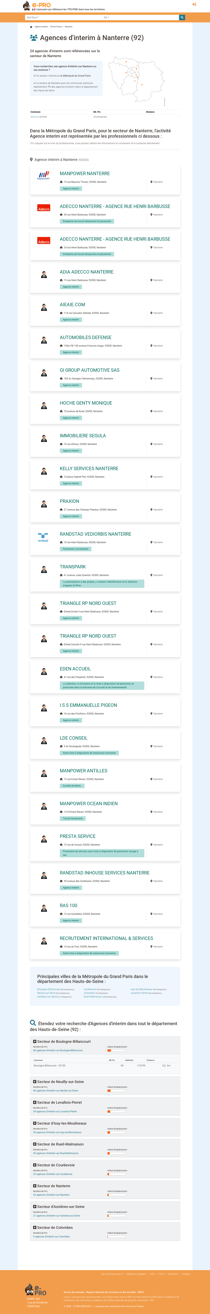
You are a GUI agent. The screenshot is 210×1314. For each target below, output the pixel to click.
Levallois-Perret (139, 993)
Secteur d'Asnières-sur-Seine (59, 1207)
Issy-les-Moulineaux (141, 989)
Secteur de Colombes (53, 1227)
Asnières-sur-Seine (47, 996)
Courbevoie (90, 989)
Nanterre (35, 117)
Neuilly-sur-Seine (46, 993)
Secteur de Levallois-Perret (57, 1102)
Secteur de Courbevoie (54, 1165)
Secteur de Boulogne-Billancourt (62, 1041)
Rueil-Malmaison (93, 996)
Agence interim (41, 26)
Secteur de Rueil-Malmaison (58, 1144)
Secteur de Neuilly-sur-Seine (58, 1082)
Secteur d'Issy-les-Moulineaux (60, 1123)
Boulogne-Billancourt (48, 989)
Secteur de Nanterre (51, 1186)
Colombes (89, 993)
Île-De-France (56, 26)
